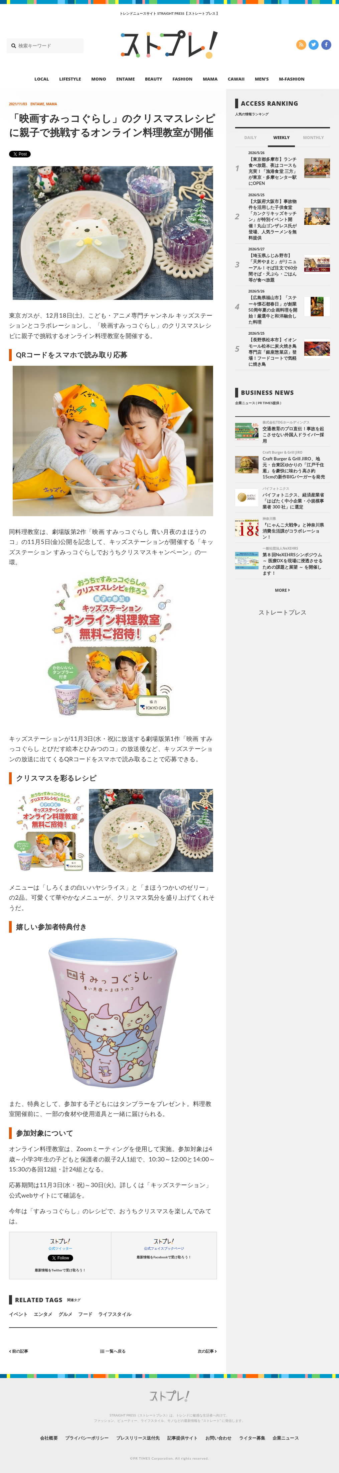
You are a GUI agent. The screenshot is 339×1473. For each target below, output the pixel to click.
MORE (282, 557)
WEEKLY (281, 137)
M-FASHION (292, 79)
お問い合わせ (222, 1438)
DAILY (250, 137)
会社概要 (39, 1438)
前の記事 (20, 1351)
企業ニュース (295, 1438)
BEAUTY (153, 79)
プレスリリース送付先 (135, 1438)
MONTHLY (313, 137)
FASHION (182, 79)
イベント (18, 1314)
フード (85, 1314)
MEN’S (262, 79)
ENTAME (125, 79)
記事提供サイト (183, 1438)
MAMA (210, 79)
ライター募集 (258, 1438)
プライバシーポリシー (80, 1438)
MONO (98, 79)
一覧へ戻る (113, 1351)
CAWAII (236, 79)
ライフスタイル (114, 1314)
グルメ (65, 1314)
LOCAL (41, 79)
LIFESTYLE (70, 79)
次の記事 (206, 1351)
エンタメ (43, 1314)
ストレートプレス (283, 579)
